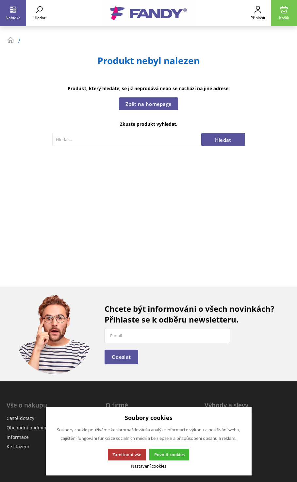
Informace (18, 437)
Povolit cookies (169, 454)
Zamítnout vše (126, 454)
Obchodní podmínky (29, 427)
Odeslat (121, 357)
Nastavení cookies (148, 466)
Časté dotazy (20, 418)
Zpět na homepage (148, 104)
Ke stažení (18, 446)
